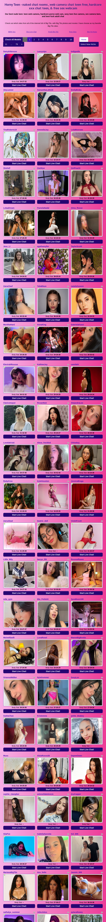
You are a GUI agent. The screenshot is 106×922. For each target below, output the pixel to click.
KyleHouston (43, 443)
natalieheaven (77, 265)
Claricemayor (9, 372)
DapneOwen (76, 693)
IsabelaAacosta (44, 764)
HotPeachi (75, 158)
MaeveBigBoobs (78, 585)
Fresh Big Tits (53, 32)
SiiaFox (6, 764)
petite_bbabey (77, 657)
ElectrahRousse (10, 337)
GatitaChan (8, 657)
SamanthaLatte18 (45, 86)
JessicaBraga (77, 443)
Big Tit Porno (92, 32)
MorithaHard (9, 300)
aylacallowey (77, 836)
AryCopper (76, 728)
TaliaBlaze (41, 265)
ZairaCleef (8, 265)
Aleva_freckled (44, 408)
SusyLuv (75, 622)
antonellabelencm (45, 728)
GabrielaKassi (77, 300)
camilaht (75, 337)
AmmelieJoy (42, 123)
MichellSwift (8, 585)
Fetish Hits (75, 918)
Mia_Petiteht (42, 551)
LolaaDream (8, 194)
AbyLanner (8, 86)
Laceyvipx (42, 51)
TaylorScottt (76, 229)
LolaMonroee (77, 123)
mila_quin (7, 551)
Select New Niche (88, 44)
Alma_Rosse (77, 194)
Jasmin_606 (76, 799)
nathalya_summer (11, 836)
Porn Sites (72, 32)
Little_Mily (8, 514)
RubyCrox (8, 443)
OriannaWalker (10, 622)
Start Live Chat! (19, 82)
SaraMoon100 (77, 551)
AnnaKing (41, 300)
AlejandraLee (77, 372)
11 (6, 44)
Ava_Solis (41, 799)
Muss (5, 693)
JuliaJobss (42, 836)
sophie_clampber (11, 728)
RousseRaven (77, 514)
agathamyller (43, 229)
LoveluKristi (8, 408)
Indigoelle (75, 51)
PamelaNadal (43, 194)
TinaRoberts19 (10, 123)
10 (71, 39)
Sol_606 (74, 764)
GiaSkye (41, 158)
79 (17, 44)
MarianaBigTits (10, 799)
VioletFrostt (76, 479)
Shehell (6, 158)
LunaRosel (42, 585)
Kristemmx (42, 657)
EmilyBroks (76, 86)
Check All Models (13, 39)
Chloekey (75, 408)
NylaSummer (43, 622)
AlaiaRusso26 (43, 693)
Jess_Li (6, 229)
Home (83, 39)
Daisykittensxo (10, 51)
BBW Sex (11, 32)
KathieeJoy (42, 337)
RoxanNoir (42, 372)
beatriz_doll (42, 479)
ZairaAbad (8, 479)
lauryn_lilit (42, 514)
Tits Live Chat (31, 32)
